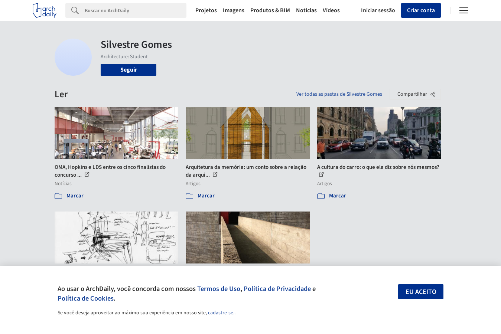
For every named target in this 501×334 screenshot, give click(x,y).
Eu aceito (421, 292)
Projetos (206, 10)
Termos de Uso (218, 289)
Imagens (233, 10)
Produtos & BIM (270, 10)
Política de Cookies (86, 298)
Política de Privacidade (277, 289)
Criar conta (421, 10)
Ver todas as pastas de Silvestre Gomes (339, 94)
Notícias (306, 10)
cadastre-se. (221, 313)
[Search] (135, 10)
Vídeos (331, 10)
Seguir (128, 70)
